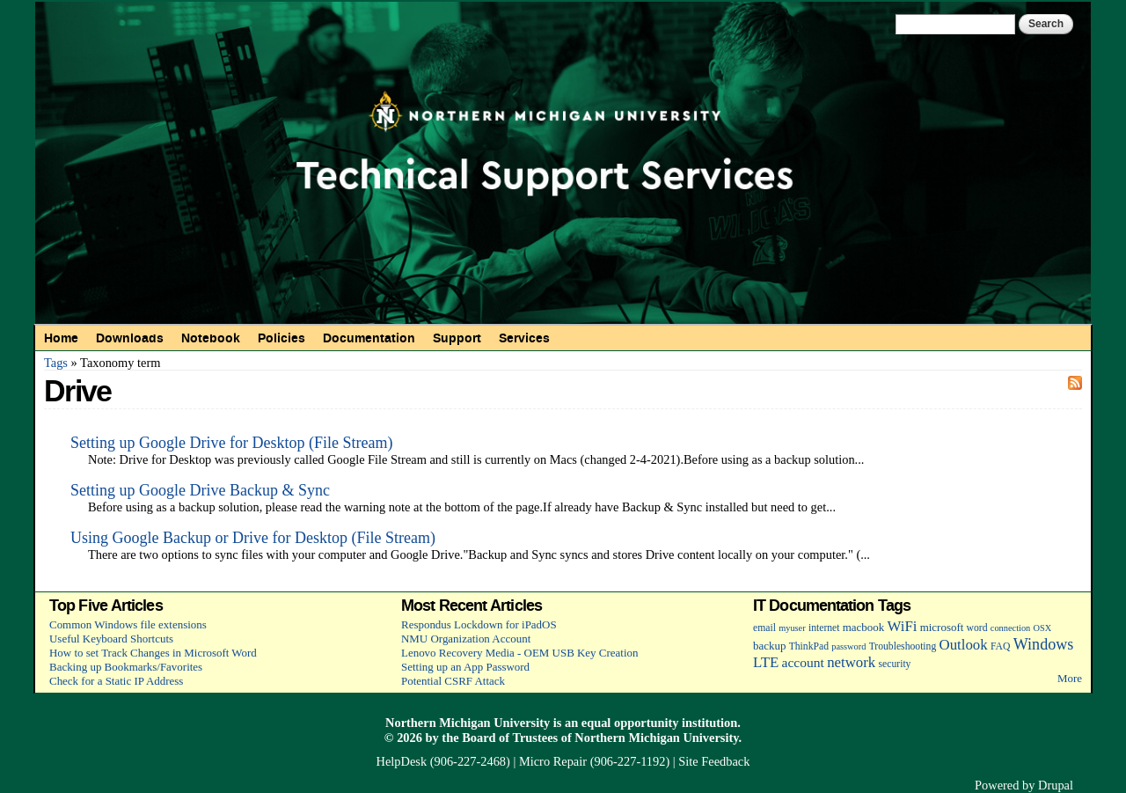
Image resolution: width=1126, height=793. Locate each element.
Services (524, 338)
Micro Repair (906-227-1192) (594, 761)
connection (1010, 628)
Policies (281, 338)
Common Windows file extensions (128, 624)
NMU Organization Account (465, 638)
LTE (766, 662)
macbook (863, 627)
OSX (1043, 628)
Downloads (130, 338)
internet (824, 628)
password (848, 646)
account (803, 662)
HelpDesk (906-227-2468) (443, 761)
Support (457, 338)
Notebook (210, 338)
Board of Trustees (510, 738)
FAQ (1000, 646)
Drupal (1055, 785)
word (977, 628)
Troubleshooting (903, 646)
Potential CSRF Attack (453, 680)
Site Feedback (713, 761)
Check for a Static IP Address (116, 680)
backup (769, 645)
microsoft (942, 627)
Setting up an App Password (465, 666)
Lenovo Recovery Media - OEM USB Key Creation (519, 652)
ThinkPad (809, 646)
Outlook (964, 644)
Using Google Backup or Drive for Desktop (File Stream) (252, 538)
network (851, 662)
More (1069, 678)
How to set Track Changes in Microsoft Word (153, 652)
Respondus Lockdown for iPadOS (479, 624)
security (895, 664)
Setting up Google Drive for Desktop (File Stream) (231, 443)
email (764, 628)
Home (61, 338)
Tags (56, 363)
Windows (1043, 644)
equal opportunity (630, 723)
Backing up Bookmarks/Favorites (125, 666)
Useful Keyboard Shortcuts (111, 638)
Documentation (369, 338)
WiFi (903, 626)
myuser (792, 628)
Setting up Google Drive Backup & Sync (200, 490)
